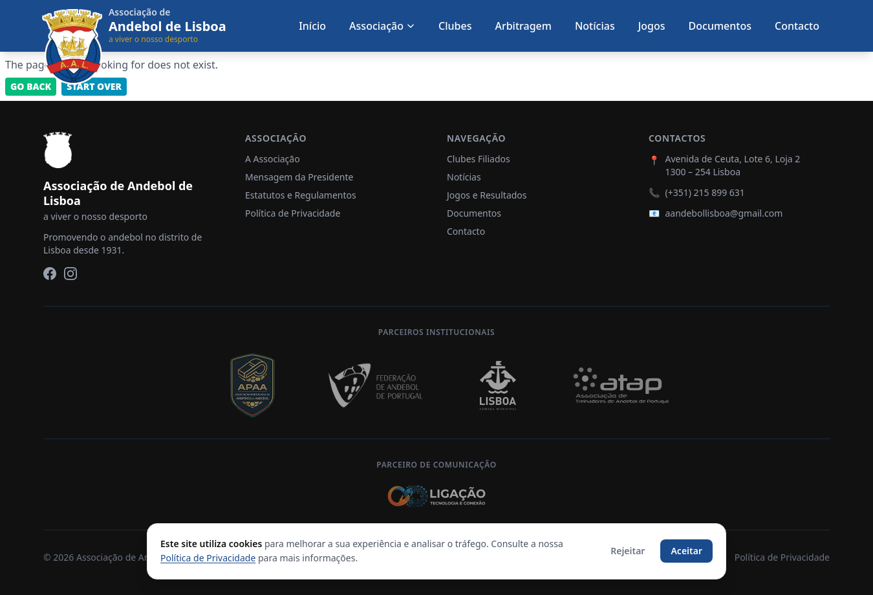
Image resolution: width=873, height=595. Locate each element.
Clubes (454, 26)
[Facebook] (49, 273)
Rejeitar (627, 551)
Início (312, 26)
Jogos (651, 26)
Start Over (94, 86)
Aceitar (686, 551)
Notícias (595, 26)
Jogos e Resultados (487, 195)
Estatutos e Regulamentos (300, 195)
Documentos (720, 26)
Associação (382, 26)
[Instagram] (70, 273)
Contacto (797, 26)
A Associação (272, 159)
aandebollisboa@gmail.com (723, 213)
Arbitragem (523, 26)
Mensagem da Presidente (299, 177)
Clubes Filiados (478, 159)
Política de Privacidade (292, 213)
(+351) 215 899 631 (704, 192)
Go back (30, 86)
